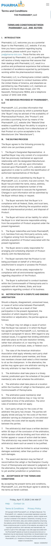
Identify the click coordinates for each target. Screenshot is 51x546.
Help (7, 503)
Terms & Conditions (14, 508)
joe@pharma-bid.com (11, 54)
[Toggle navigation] (46, 4)
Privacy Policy (34, 508)
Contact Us (19, 503)
